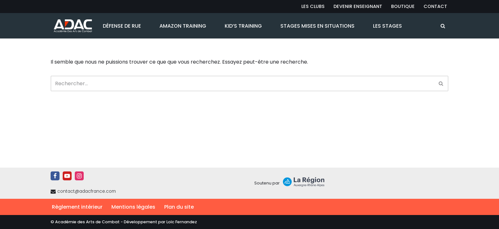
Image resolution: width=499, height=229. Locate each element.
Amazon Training (182, 26)
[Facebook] (55, 175)
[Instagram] (79, 175)
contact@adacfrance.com (86, 191)
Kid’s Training (243, 26)
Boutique (403, 6)
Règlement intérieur (77, 207)
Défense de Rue (122, 26)
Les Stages (387, 26)
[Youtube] (67, 175)
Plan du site (179, 207)
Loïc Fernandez (181, 222)
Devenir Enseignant (358, 6)
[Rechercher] (442, 26)
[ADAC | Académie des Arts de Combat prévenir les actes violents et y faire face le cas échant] (71, 25)
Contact (435, 6)
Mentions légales (133, 207)
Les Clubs (313, 6)
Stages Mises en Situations (317, 26)
